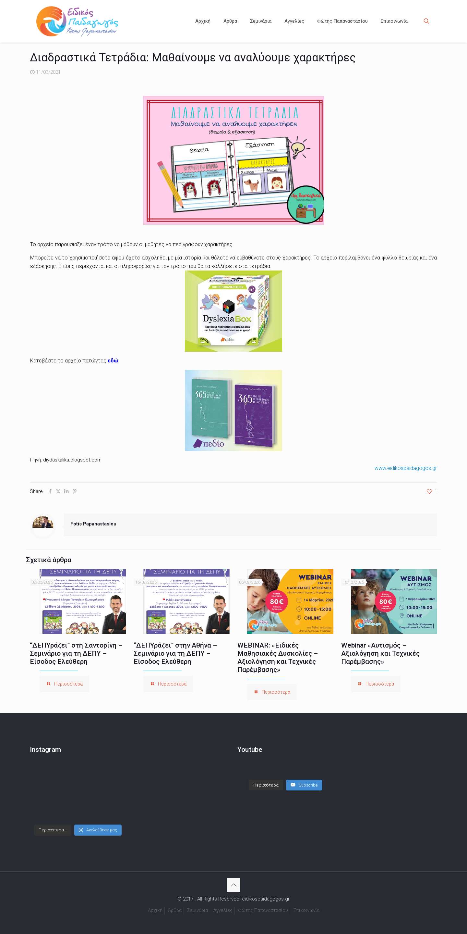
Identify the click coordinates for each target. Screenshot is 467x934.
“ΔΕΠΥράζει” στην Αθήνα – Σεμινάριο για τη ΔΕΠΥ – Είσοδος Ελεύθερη (175, 653)
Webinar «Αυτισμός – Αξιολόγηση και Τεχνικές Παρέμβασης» (380, 653)
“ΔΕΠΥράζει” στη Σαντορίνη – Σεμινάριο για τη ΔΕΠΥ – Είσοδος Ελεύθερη (76, 653)
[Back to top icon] (233, 885)
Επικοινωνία (306, 910)
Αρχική (155, 910)
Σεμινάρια (197, 910)
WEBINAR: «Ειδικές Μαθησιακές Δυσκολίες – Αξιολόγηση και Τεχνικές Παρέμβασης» (277, 657)
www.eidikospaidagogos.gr (406, 468)
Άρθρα (175, 910)
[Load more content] (266, 778)
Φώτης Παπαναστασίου (263, 910)
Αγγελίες (223, 910)
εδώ (113, 361)
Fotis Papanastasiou (93, 524)
